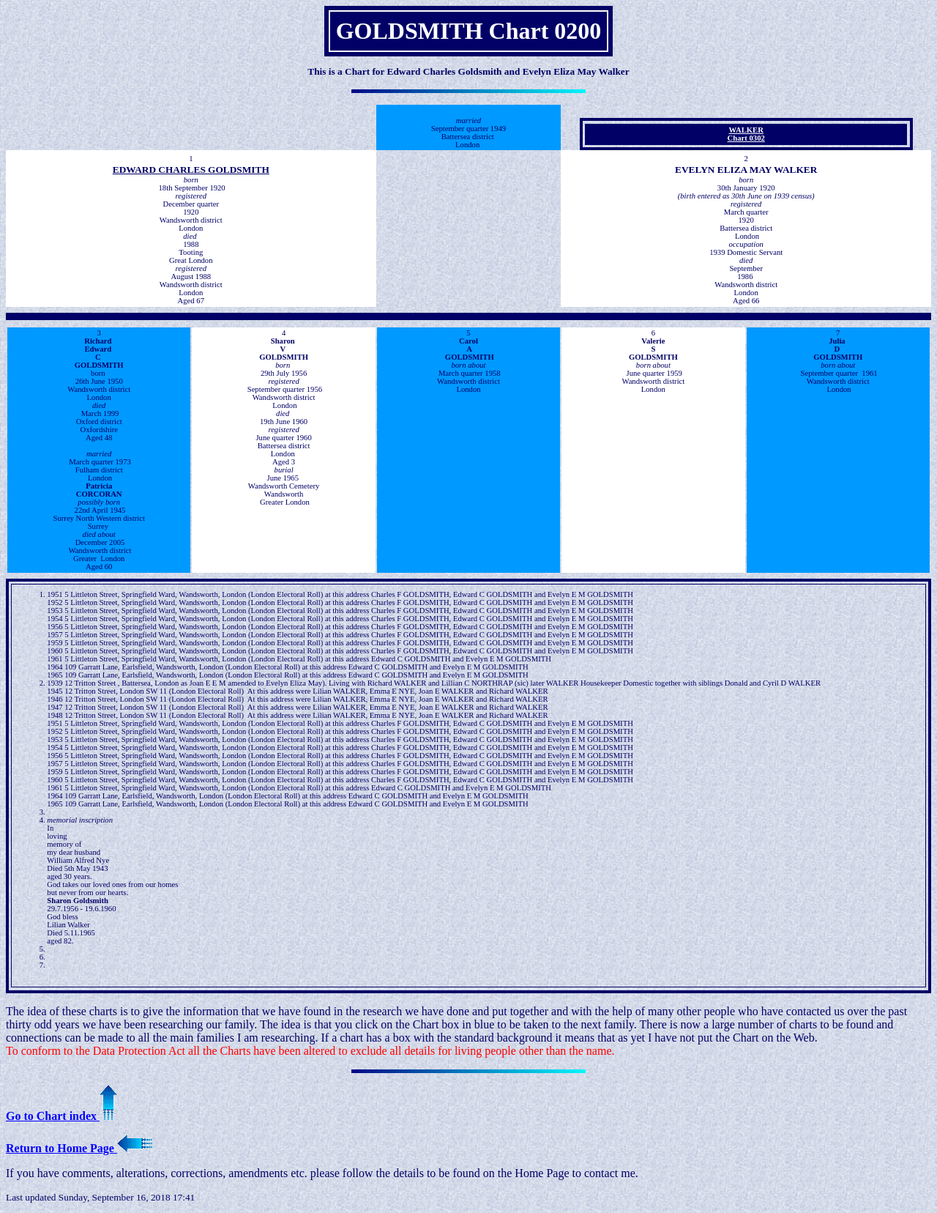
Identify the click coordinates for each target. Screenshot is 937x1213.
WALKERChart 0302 (746, 134)
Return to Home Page (79, 1148)
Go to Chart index (61, 1116)
